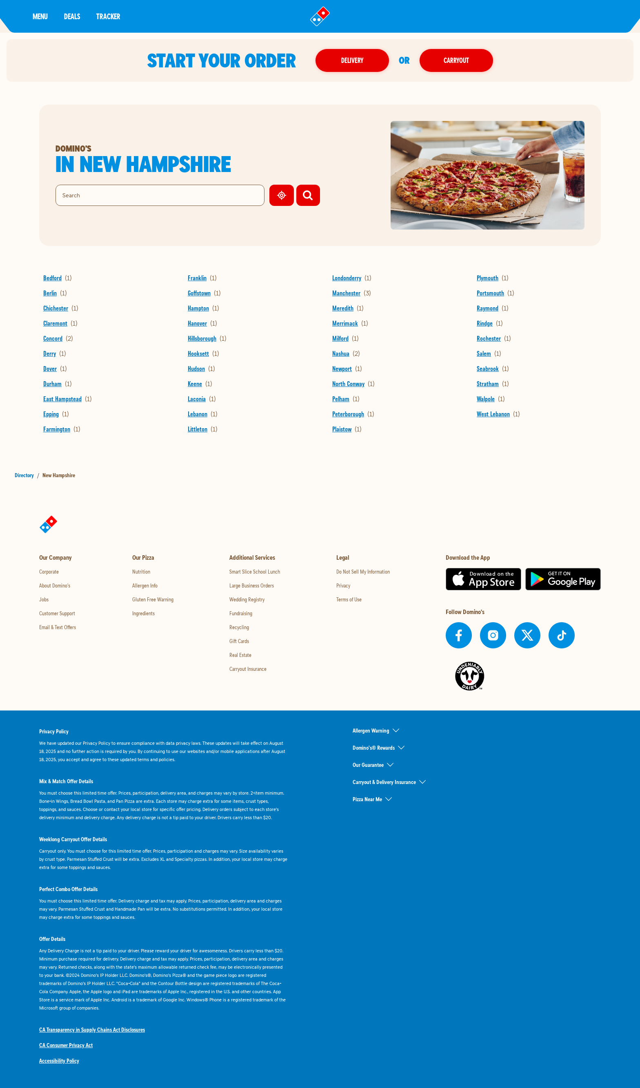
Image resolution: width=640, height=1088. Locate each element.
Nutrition (141, 571)
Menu (40, 16)
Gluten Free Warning (152, 599)
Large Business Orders (251, 585)
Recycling (239, 627)
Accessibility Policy (59, 1060)
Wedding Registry (246, 599)
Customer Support (57, 613)
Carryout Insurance (248, 668)
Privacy (343, 585)
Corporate (49, 571)
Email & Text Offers (57, 627)
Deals (72, 16)
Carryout (456, 60)
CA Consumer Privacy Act (66, 1045)
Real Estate (240, 655)
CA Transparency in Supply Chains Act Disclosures (92, 1029)
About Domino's (54, 585)
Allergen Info (145, 585)
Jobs (44, 599)
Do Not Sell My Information (363, 571)
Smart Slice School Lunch (254, 571)
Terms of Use (349, 599)
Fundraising (240, 613)
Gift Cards (239, 641)
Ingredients (143, 613)
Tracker (108, 16)
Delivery (352, 60)
